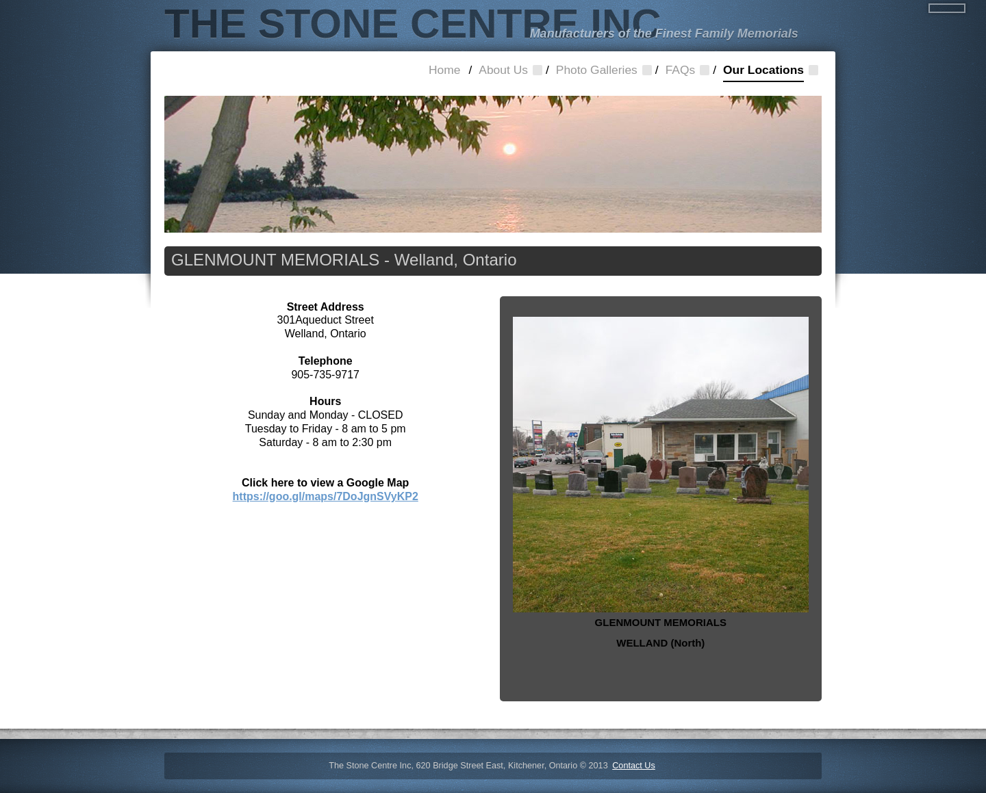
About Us (503, 70)
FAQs (681, 70)
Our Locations (763, 72)
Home (444, 70)
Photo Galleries (596, 70)
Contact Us (633, 765)
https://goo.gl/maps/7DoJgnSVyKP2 (325, 496)
